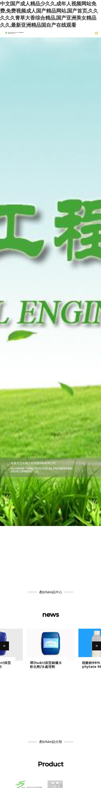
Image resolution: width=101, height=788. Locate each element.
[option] (50, 281)
